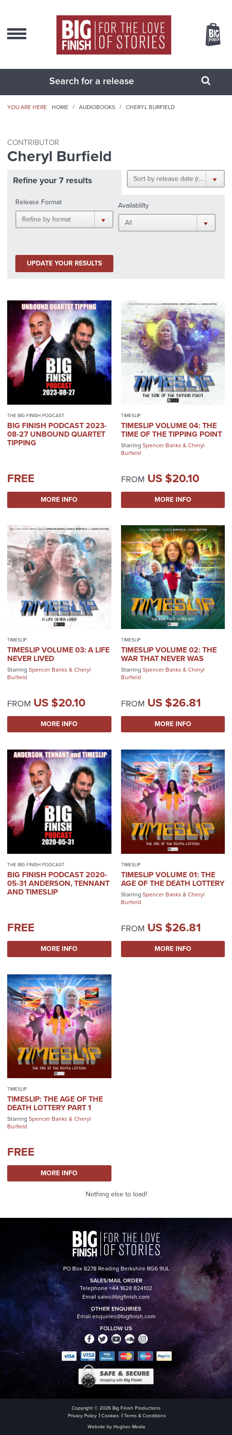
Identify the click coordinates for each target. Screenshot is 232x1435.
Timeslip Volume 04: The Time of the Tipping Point (171, 430)
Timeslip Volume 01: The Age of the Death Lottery (172, 879)
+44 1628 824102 (130, 1288)
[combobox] (104, 81)
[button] (176, 178)
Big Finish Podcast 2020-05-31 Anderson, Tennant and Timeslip (58, 883)
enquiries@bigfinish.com (123, 1316)
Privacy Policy (82, 1415)
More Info (59, 500)
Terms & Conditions (145, 1415)
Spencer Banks (162, 445)
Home (60, 107)
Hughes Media (129, 1426)
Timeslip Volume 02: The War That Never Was (169, 654)
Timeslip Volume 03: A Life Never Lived (58, 654)
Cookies (110, 1415)
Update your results (64, 263)
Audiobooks (97, 107)
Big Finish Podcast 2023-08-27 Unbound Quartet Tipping (57, 434)
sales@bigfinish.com (124, 1296)
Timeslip (131, 415)
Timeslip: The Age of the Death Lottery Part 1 (55, 1103)
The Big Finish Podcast (36, 415)
